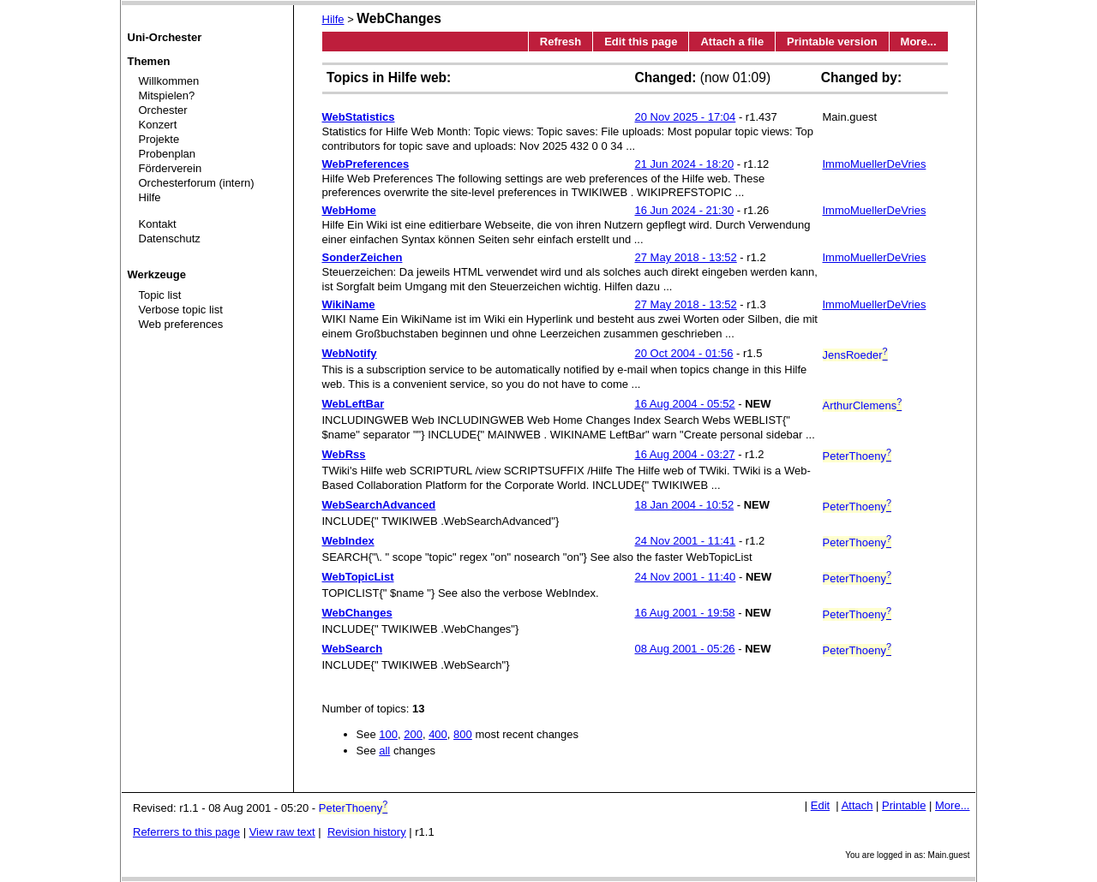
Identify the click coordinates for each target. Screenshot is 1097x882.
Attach (857, 805)
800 (462, 734)
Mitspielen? (167, 95)
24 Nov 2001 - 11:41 (685, 540)
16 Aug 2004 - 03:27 (685, 454)
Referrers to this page (186, 831)
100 (388, 734)
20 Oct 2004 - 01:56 (684, 353)
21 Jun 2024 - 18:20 (684, 164)
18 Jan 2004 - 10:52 (684, 504)
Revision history (366, 831)
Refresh (560, 41)
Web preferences (181, 324)
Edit (820, 805)
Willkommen (169, 80)
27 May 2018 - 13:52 (686, 257)
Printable (904, 805)
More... (919, 41)
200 (413, 734)
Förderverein (170, 168)
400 (438, 734)
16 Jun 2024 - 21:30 (684, 210)
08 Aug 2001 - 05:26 (685, 648)
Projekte (159, 139)
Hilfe (150, 197)
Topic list (160, 295)
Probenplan (167, 153)
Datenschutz (170, 238)
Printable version (832, 41)
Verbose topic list (181, 309)
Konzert (158, 124)
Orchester (163, 110)
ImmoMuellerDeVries (874, 164)
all (384, 750)
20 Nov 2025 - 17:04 (685, 116)
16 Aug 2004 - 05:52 (685, 403)
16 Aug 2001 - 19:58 (685, 612)
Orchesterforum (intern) (197, 182)
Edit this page (640, 41)
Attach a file (732, 41)
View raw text (282, 831)
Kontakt (158, 224)
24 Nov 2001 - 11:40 (685, 576)
